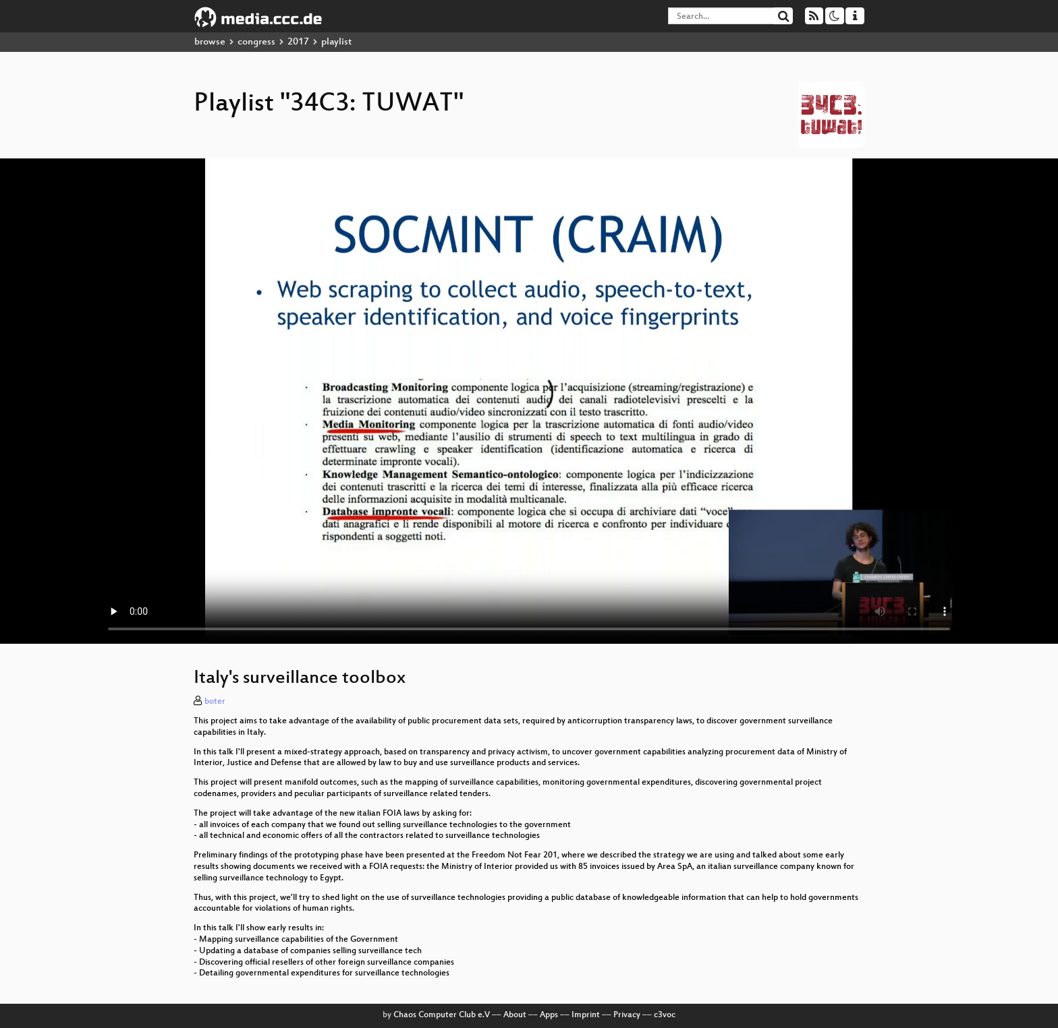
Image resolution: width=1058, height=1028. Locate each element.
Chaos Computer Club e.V (441, 1015)
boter (214, 701)
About (514, 1015)
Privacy (626, 1015)
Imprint (586, 1015)
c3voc (664, 1015)
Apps (549, 1015)
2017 (298, 42)
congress (256, 42)
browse (209, 42)
